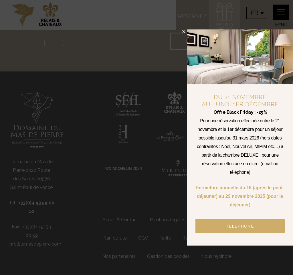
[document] (146, 137)
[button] (184, 31)
